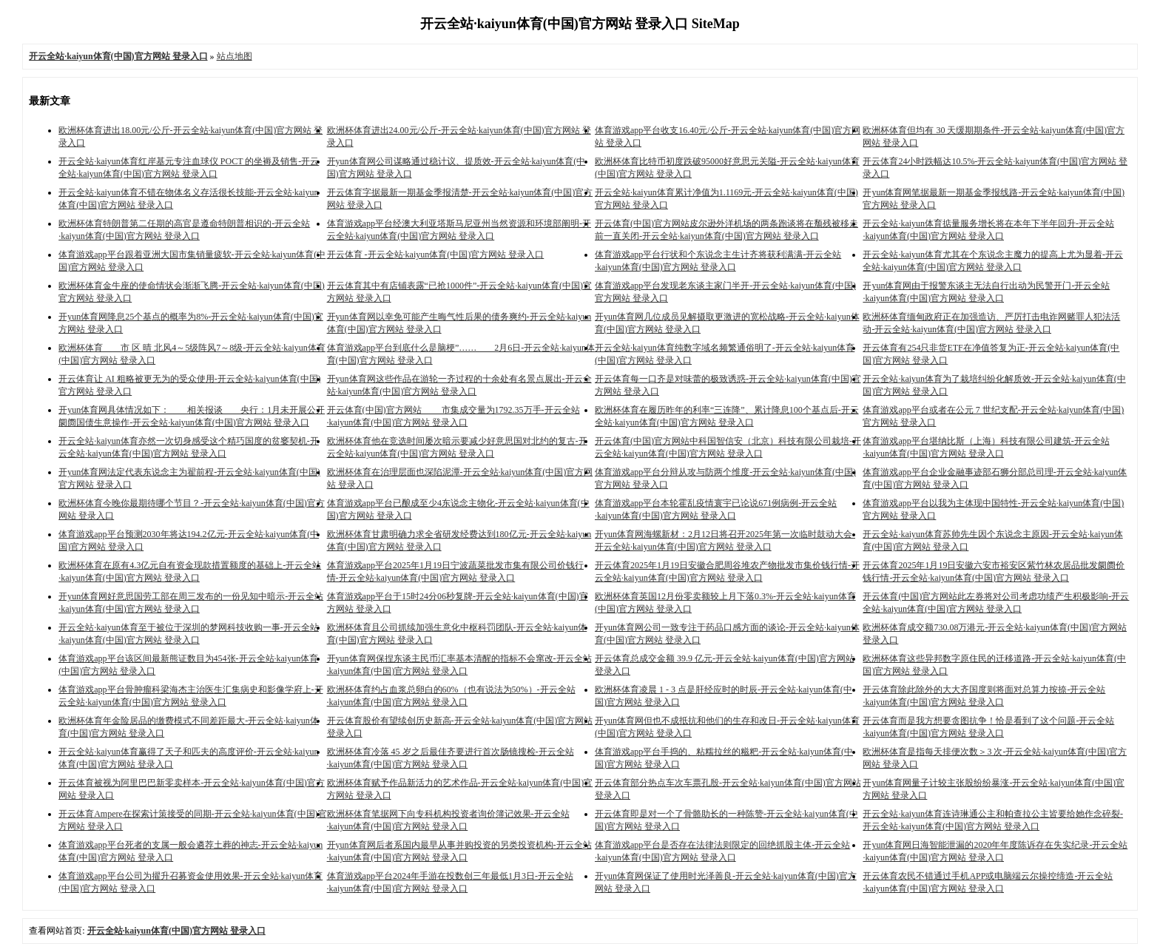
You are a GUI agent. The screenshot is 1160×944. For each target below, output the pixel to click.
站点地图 (234, 56)
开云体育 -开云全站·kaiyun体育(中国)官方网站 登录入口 (435, 254)
